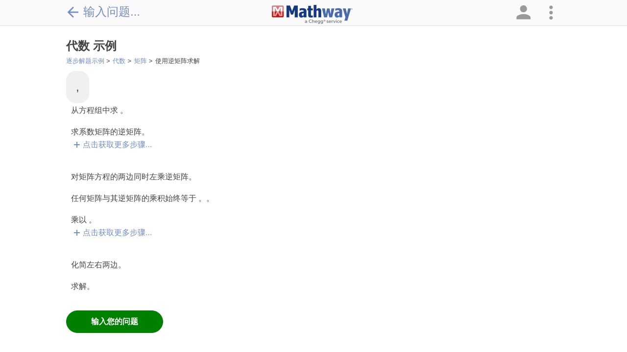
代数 (119, 61)
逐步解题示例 (85, 61)
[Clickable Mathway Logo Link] (312, 14)
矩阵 (140, 61)
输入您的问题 (114, 321)
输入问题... (103, 12)
